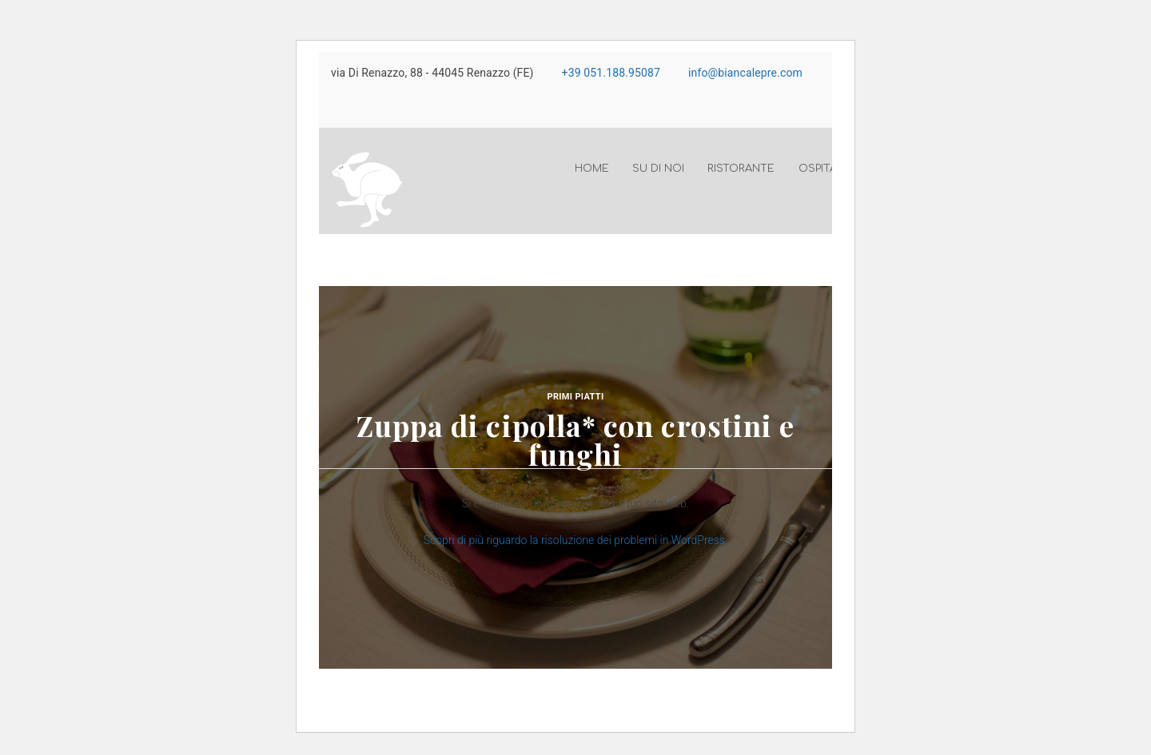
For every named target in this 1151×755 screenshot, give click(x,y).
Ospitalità (829, 168)
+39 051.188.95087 (611, 72)
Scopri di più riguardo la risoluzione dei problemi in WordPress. (576, 540)
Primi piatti (576, 396)
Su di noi (658, 168)
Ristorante (741, 168)
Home (592, 168)
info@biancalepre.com (745, 72)
